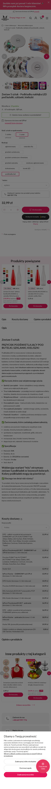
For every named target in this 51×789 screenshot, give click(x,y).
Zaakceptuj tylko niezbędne (25, 762)
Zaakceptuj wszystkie (25, 775)
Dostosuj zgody (26, 768)
